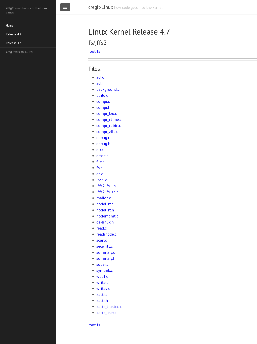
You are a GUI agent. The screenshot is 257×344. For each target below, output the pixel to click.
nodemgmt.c (107, 216)
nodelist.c (104, 204)
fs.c (99, 167)
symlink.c (104, 270)
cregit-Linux (100, 7)
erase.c (102, 155)
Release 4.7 (13, 43)
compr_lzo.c (106, 113)
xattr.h (102, 300)
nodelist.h (105, 210)
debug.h (103, 143)
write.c (102, 282)
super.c (102, 264)
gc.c (99, 173)
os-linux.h (105, 222)
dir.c (100, 149)
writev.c (103, 288)
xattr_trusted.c (109, 306)
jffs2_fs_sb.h (107, 192)
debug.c (103, 137)
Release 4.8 (13, 34)
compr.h (103, 107)
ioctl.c (101, 179)
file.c (100, 161)
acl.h (100, 83)
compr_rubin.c (108, 125)
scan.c (101, 240)
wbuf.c (102, 276)
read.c (101, 228)
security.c (104, 246)
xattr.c (101, 294)
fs (98, 51)
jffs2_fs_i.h (106, 185)
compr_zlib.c (107, 131)
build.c (102, 95)
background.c (107, 89)
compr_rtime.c (108, 119)
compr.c (103, 101)
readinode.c (106, 234)
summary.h (105, 258)
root (92, 51)
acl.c (100, 77)
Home (9, 25)
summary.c (105, 252)
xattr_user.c (106, 312)
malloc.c (103, 198)
